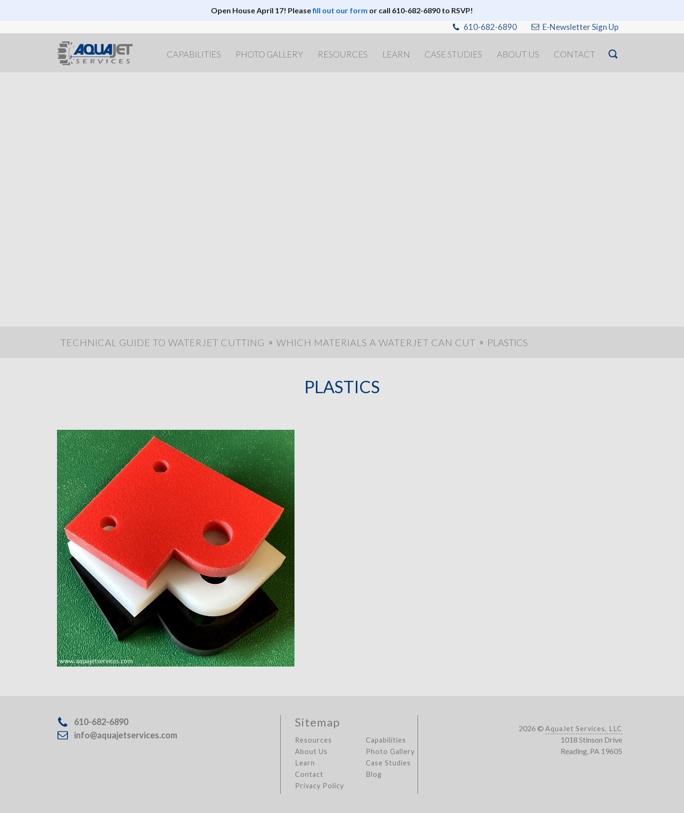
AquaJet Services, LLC (583, 729)
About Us (311, 751)
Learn (305, 763)
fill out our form (340, 10)
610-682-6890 (490, 27)
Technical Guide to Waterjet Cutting (163, 342)
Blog (374, 774)
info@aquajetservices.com (125, 735)
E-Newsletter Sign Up (580, 27)
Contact (309, 774)
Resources (313, 740)
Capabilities (386, 740)
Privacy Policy (319, 786)
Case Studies (388, 763)
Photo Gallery (390, 751)
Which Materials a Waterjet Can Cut (375, 342)
